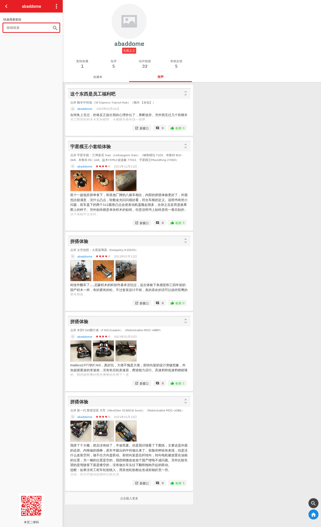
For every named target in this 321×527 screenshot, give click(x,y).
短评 (113, 64)
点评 (112, 102)
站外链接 (144, 64)
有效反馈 (176, 64)
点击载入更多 (129, 498)
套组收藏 (82, 64)
